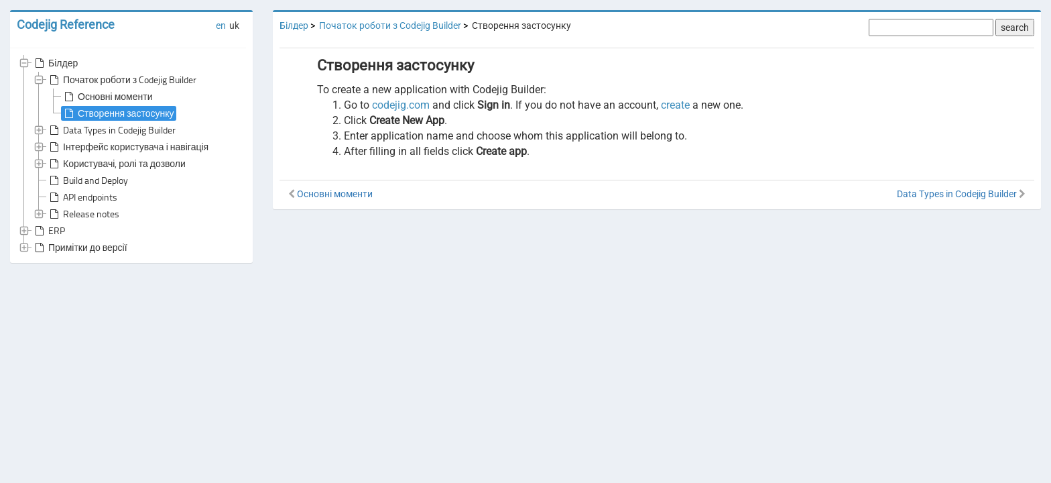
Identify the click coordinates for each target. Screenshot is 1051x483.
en (221, 25)
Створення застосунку (118, 113)
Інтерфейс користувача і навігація (127, 147)
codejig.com (401, 105)
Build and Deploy (87, 180)
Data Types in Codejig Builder (111, 130)
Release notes (83, 214)
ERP (48, 230)
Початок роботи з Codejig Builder (121, 79)
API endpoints (82, 197)
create (675, 105)
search (1015, 27)
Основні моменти (107, 96)
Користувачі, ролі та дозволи (116, 163)
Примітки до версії (79, 247)
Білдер (55, 63)
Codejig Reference (66, 24)
